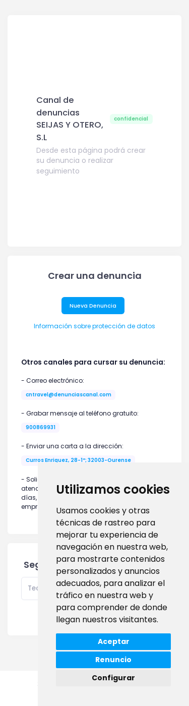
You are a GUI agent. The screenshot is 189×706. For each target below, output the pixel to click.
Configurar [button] (113, 678)
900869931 (40, 427)
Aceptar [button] (114, 641)
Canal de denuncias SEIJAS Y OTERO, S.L (69, 118)
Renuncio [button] (113, 660)
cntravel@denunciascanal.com (68, 394)
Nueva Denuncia (93, 306)
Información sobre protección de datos (94, 326)
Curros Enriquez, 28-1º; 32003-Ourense (78, 460)
